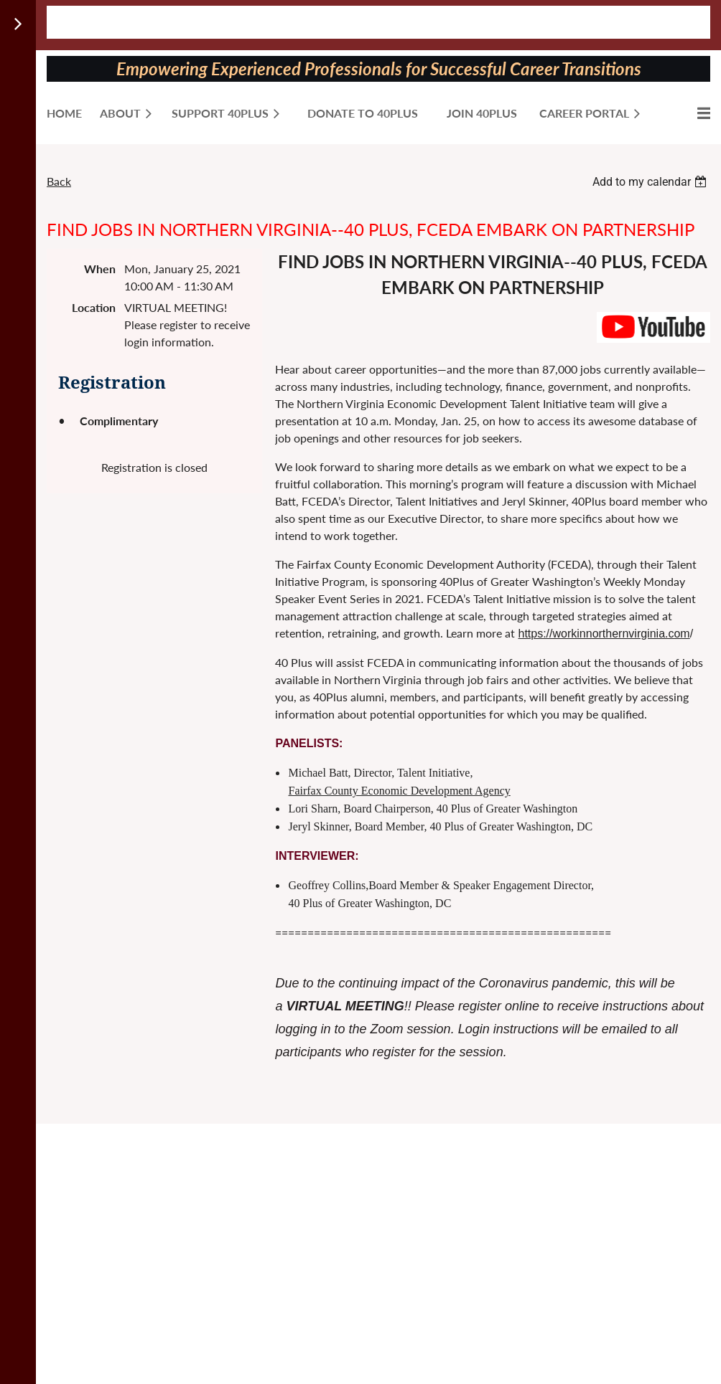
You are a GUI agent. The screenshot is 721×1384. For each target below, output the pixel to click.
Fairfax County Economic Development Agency (399, 791)
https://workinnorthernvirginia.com (603, 633)
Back (59, 181)
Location (94, 307)
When (100, 268)
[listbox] (651, 182)
